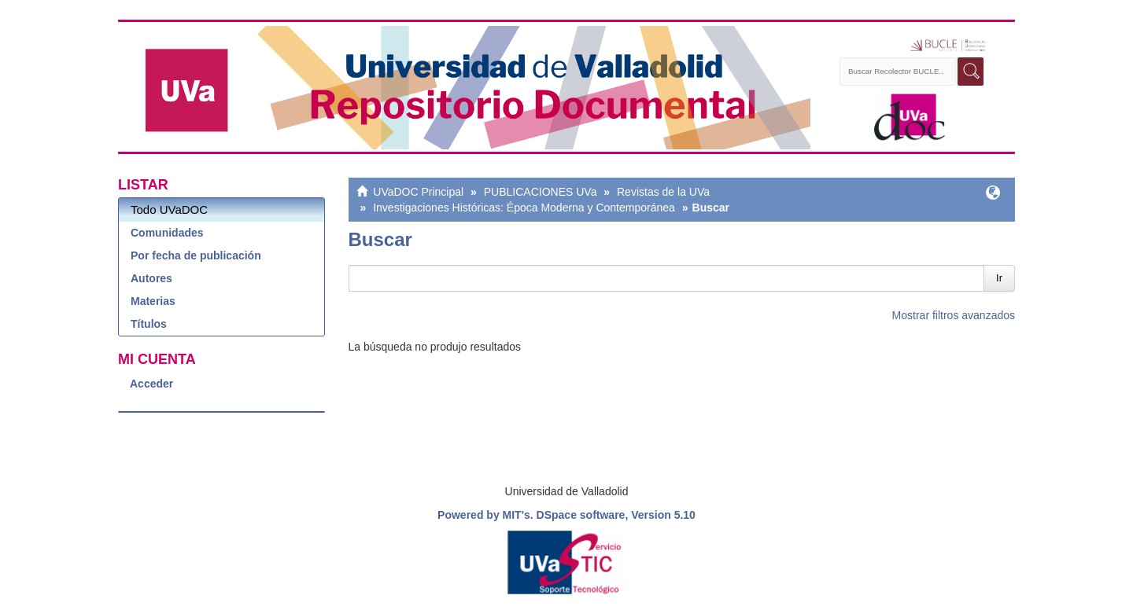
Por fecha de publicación (196, 255)
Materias (153, 301)
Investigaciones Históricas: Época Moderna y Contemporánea (524, 207)
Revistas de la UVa (663, 192)
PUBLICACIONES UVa (540, 192)
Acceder (151, 383)
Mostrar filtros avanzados (953, 315)
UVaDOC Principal (418, 192)
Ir (999, 278)
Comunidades (167, 232)
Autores (151, 278)
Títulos (149, 324)
